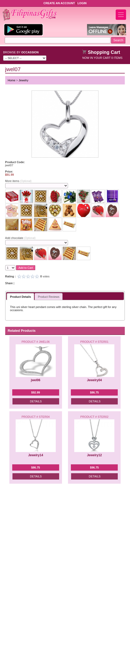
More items (18, 180)
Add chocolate (20, 237)
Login (81, 3)
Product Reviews (48, 296)
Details (36, 401)
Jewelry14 (35, 455)
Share (9, 283)
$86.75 (94, 392)
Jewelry (23, 80)
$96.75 (94, 467)
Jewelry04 (94, 380)
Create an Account (59, 3)
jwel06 (35, 380)
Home (11, 80)
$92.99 (35, 392)
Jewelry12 (94, 455)
